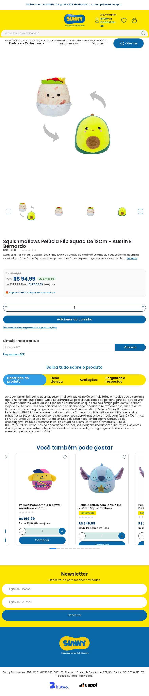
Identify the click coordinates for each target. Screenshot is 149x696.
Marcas (97, 43)
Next (140, 212)
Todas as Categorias (26, 43)
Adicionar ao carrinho (74, 319)
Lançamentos (68, 43)
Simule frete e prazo (21, 341)
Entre (104, 19)
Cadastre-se (108, 24)
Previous (8, 212)
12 (98, 548)
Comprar (42, 540)
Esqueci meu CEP (14, 354)
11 (94, 548)
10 (90, 548)
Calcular (130, 347)
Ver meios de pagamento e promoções (30, 327)
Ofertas (128, 43)
